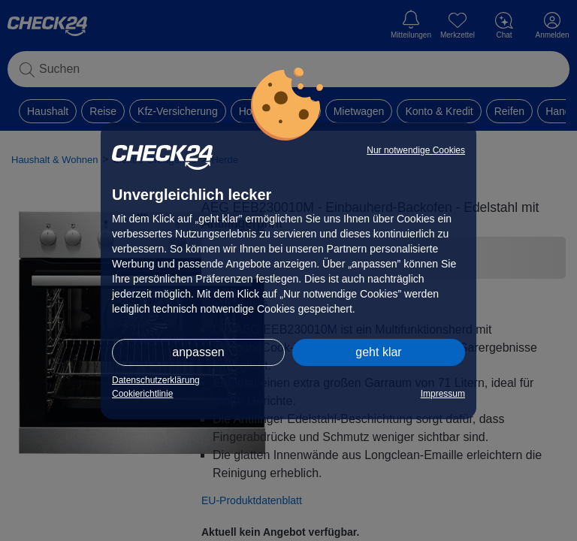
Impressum (443, 393)
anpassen (198, 352)
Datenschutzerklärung (156, 380)
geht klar (378, 352)
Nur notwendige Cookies (416, 150)
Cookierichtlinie (142, 393)
